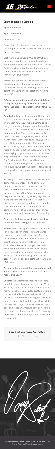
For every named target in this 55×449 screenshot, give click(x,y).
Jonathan (39, 444)
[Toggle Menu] (49, 6)
